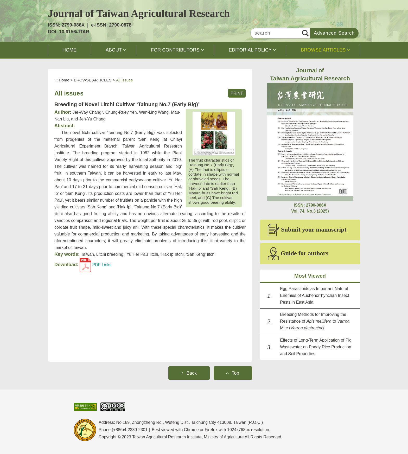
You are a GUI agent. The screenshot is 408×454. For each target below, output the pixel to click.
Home (64, 80)
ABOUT (114, 50)
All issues (124, 80)
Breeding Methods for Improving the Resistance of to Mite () (314, 321)
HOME (69, 50)
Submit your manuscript (307, 230)
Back (192, 373)
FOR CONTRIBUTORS (175, 50)
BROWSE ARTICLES (323, 50)
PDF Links (95, 265)
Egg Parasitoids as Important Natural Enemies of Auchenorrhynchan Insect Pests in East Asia (314, 295)
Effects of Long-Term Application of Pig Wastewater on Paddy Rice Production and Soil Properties (316, 347)
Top (235, 373)
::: (56, 80)
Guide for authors (298, 253)
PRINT (237, 93)
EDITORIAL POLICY (250, 50)
